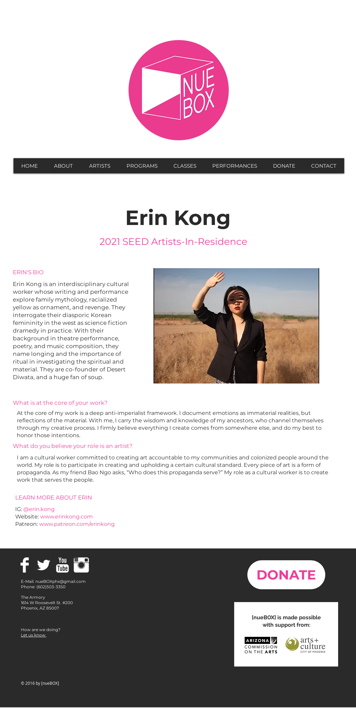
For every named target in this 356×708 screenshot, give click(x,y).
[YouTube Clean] (62, 565)
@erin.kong (39, 509)
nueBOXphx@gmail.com (60, 581)
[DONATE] (286, 574)
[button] (63, 165)
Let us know (34, 635)
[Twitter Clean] (43, 565)
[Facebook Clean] (24, 565)
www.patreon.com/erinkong (77, 524)
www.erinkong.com (66, 516)
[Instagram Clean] (81, 565)
